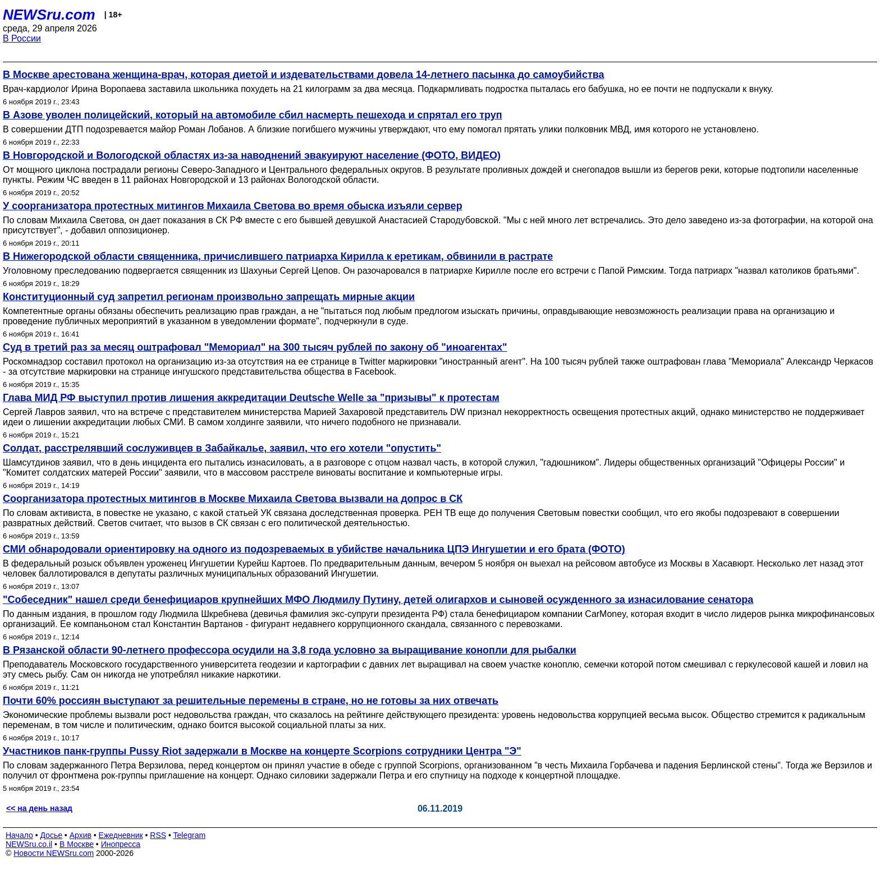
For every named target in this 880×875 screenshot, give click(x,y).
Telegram (189, 835)
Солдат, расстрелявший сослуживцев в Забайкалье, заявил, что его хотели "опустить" (222, 448)
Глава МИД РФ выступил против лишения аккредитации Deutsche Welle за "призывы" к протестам (251, 397)
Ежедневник (121, 835)
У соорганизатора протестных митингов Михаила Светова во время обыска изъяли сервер (232, 205)
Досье (51, 835)
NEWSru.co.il (29, 844)
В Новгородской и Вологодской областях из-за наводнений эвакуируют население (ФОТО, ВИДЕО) (252, 155)
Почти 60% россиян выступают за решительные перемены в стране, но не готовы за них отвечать (250, 700)
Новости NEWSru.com (53, 853)
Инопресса (121, 844)
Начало (19, 835)
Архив (80, 835)
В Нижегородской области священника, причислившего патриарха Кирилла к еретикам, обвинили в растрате (278, 256)
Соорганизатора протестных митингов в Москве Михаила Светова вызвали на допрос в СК (232, 498)
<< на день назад (39, 808)
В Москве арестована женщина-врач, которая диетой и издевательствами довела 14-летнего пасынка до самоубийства (303, 74)
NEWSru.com (49, 14)
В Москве (76, 844)
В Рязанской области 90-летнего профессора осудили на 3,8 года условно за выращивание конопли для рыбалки (289, 650)
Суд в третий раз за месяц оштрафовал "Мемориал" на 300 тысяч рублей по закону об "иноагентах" (255, 347)
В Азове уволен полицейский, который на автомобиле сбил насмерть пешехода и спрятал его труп (252, 115)
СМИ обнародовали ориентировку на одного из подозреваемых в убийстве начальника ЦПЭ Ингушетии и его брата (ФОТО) (314, 549)
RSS (158, 835)
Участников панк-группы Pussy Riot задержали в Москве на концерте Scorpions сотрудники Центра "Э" (262, 751)
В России (22, 38)
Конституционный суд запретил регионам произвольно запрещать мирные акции (209, 296)
